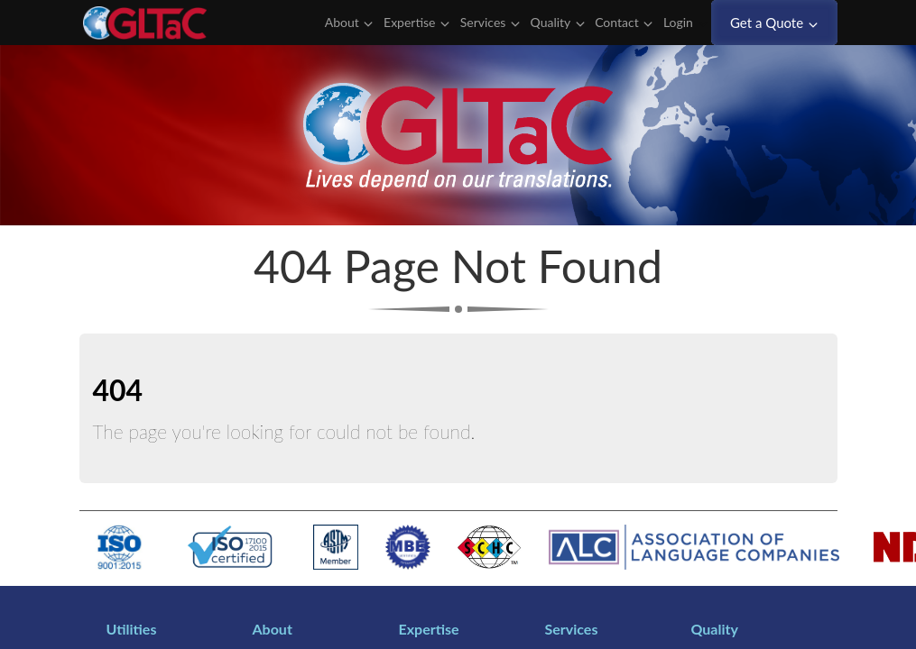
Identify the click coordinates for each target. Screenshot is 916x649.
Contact (623, 23)
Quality (558, 23)
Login (685, 23)
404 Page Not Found (458, 265)
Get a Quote (774, 22)
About (349, 23)
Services (490, 23)
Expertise (416, 23)
